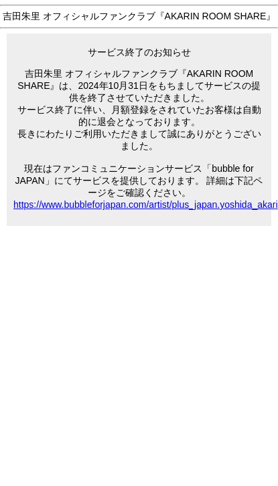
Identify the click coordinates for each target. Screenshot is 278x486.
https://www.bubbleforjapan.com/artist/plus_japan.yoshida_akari (145, 204)
